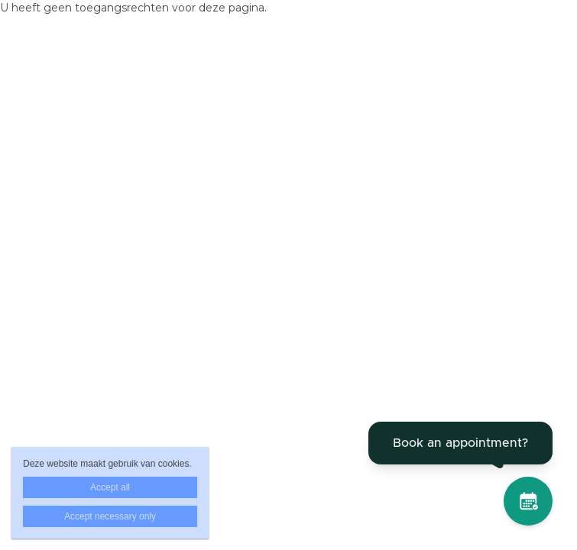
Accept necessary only (110, 516)
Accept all (110, 487)
